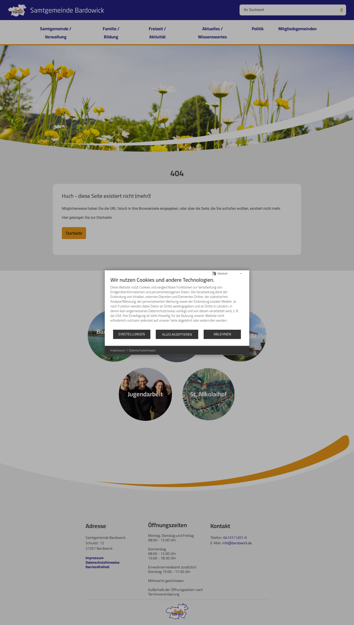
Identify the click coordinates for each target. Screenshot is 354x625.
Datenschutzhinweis (142, 350)
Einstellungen (132, 334)
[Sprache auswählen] (214, 273)
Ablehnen (222, 334)
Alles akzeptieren (177, 334)
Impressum (117, 350)
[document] (177, 302)
